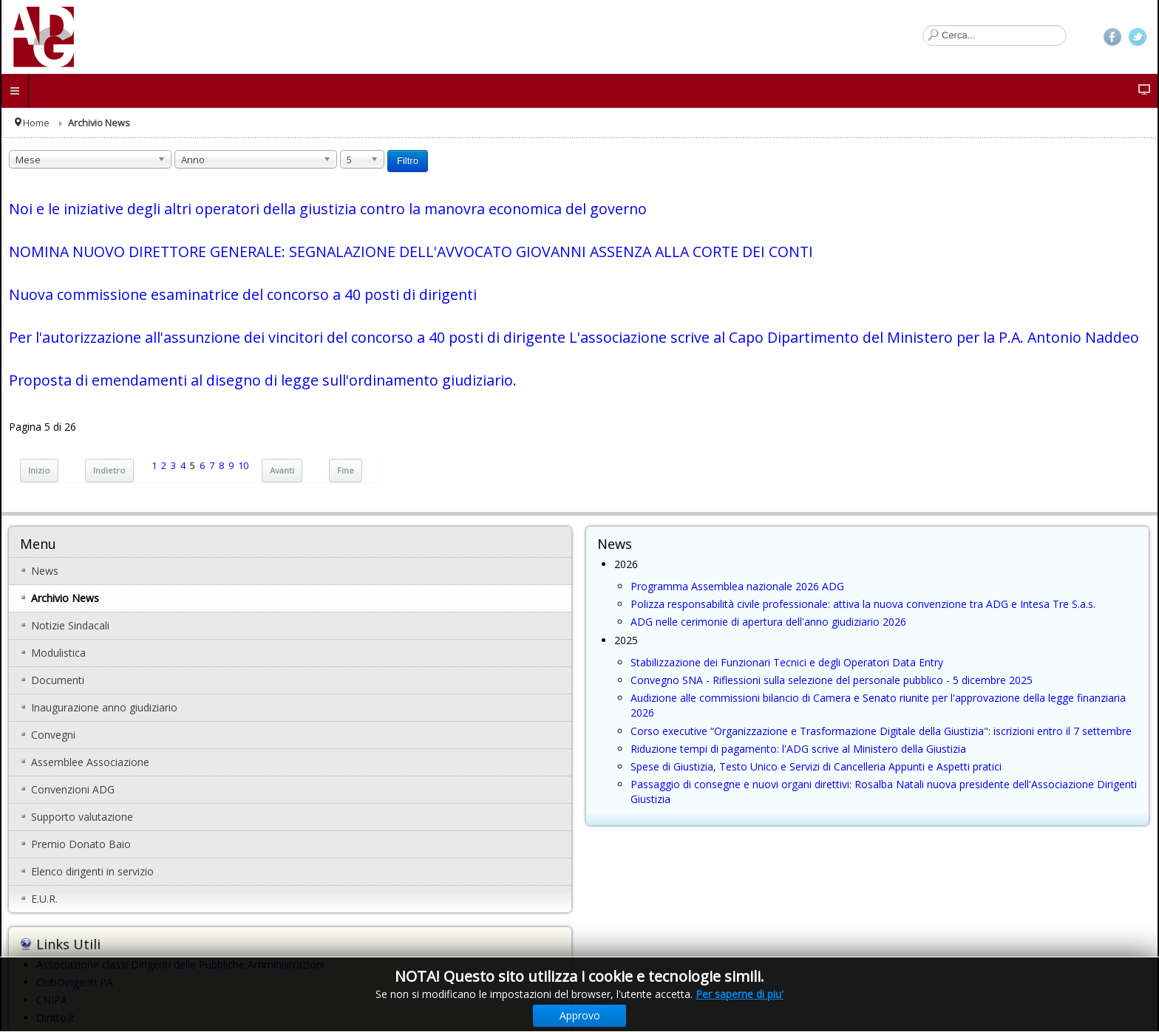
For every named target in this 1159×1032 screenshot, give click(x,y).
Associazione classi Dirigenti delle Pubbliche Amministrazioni (180, 964)
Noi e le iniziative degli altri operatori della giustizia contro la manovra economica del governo (328, 209)
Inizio (39, 470)
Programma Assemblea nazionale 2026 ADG (737, 586)
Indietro (109, 470)
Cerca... (922, 25)
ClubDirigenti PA (74, 982)
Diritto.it (55, 1018)
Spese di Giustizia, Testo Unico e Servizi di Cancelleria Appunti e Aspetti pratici (816, 766)
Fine (345, 470)
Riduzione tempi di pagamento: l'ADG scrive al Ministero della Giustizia (798, 749)
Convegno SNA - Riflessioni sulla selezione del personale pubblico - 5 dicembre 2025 (832, 680)
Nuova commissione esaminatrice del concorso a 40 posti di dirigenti (243, 294)
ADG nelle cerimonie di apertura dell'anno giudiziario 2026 (768, 622)
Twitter (1137, 37)
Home (36, 123)
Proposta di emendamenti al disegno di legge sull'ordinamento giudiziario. (263, 380)
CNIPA (51, 1000)
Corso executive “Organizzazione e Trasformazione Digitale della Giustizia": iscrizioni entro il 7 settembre (881, 731)
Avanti (282, 470)
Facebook (1112, 37)
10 (243, 465)
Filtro (407, 160)
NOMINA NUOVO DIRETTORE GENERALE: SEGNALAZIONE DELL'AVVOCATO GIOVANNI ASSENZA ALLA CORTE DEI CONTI (411, 252)
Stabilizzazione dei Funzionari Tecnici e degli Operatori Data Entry (787, 662)
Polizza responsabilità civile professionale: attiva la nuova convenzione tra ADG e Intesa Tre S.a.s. (863, 604)
